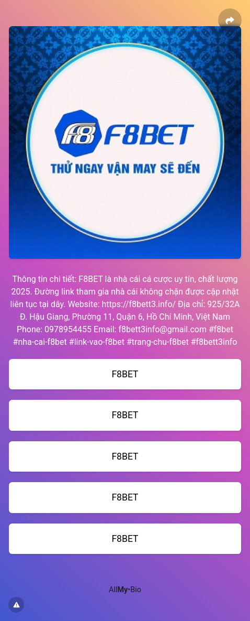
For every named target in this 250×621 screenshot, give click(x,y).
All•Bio (125, 589)
